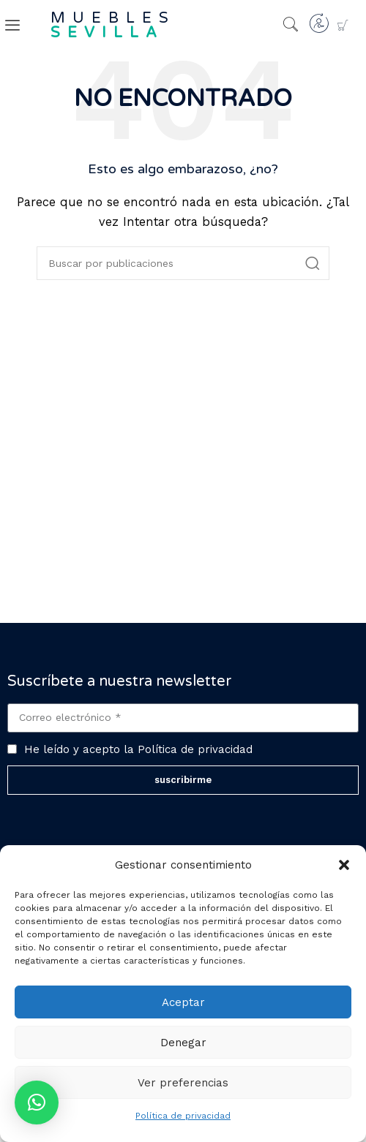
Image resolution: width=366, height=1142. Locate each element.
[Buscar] (183, 263)
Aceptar (183, 1002)
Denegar (183, 1042)
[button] (344, 865)
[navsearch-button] (290, 25)
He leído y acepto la (138, 749)
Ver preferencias (183, 1082)
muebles (113, 26)
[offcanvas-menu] (12, 26)
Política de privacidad (183, 1116)
